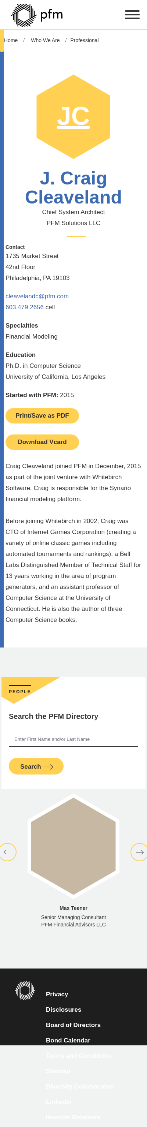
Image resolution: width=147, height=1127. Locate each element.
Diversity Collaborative (80, 1086)
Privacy (57, 994)
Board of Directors (73, 1025)
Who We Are (45, 40)
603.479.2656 (25, 307)
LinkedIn (59, 1101)
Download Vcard (42, 442)
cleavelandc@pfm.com (37, 296)
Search (30, 766)
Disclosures (63, 1009)
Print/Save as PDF (42, 415)
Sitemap (58, 1071)
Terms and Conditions (78, 1055)
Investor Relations (73, 1117)
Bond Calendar (68, 1040)
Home (11, 40)
